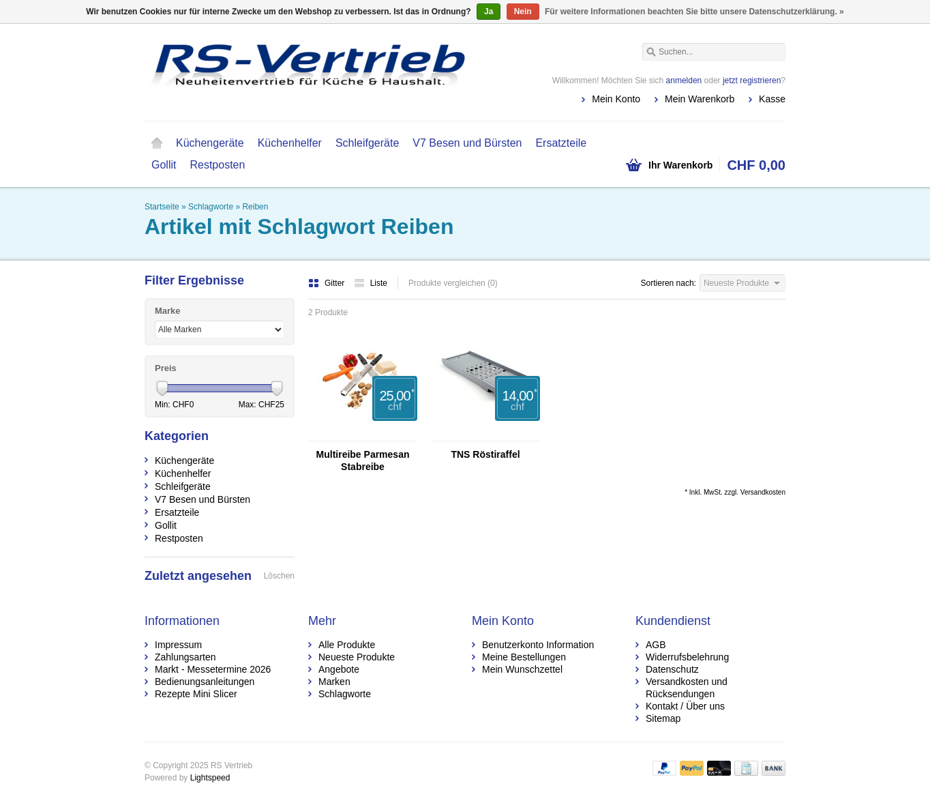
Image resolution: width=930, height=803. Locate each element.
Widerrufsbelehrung (687, 657)
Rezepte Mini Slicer (196, 693)
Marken (334, 681)
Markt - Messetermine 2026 (213, 669)
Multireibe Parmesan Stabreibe (363, 460)
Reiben (255, 206)
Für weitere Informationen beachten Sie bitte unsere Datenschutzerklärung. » (694, 11)
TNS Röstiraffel (485, 454)
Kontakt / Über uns (685, 706)
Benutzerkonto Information (538, 644)
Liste (370, 283)
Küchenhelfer (290, 143)
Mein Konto (616, 98)
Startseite (157, 143)
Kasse (772, 98)
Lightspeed (210, 778)
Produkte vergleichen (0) (453, 283)
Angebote (338, 669)
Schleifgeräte (367, 143)
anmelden (684, 80)
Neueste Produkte (356, 657)
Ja (488, 11)
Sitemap (663, 718)
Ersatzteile (560, 143)
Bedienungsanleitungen (204, 681)
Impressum (178, 644)
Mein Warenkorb (699, 98)
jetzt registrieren (752, 80)
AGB (656, 644)
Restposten (217, 165)
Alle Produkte (346, 644)
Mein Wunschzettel (522, 669)
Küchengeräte (210, 143)
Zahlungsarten (185, 657)
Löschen (279, 576)
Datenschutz (672, 669)
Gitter (327, 283)
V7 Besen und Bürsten (467, 143)
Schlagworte (210, 206)
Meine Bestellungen (524, 657)
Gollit (163, 165)
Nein (523, 11)
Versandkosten (762, 492)
